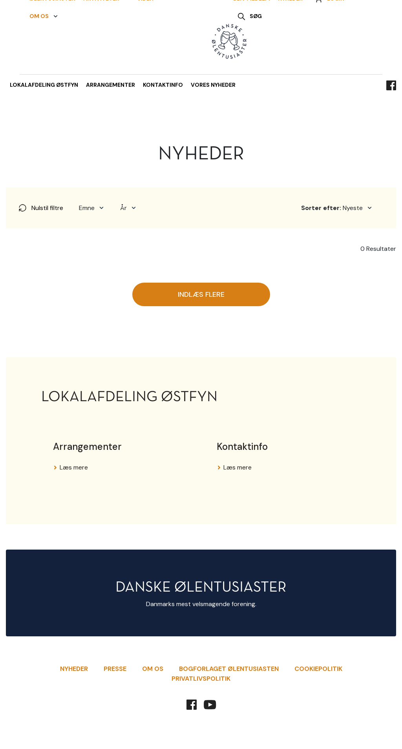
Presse (115, 669)
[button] (102, 33)
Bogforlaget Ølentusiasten (229, 669)
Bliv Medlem (251, 33)
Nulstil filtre (40, 208)
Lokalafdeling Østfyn (44, 84)
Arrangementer (110, 84)
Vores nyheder (213, 84)
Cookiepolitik (318, 669)
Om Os (152, 669)
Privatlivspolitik (201, 678)
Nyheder (290, 33)
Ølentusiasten (48, 33)
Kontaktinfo (163, 84)
